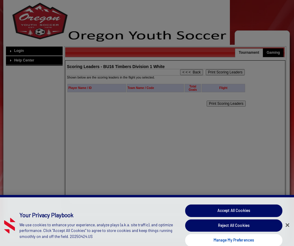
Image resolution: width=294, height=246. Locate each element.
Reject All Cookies (234, 228)
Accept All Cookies (233, 213)
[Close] (287, 228)
